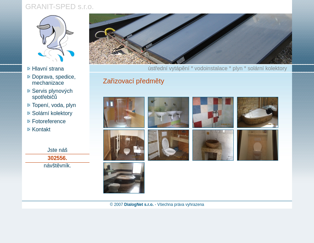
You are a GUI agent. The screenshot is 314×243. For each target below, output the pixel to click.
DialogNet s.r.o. (139, 204)
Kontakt (41, 129)
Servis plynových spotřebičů (52, 94)
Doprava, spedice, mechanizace (54, 80)
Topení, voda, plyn (54, 105)
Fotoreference (49, 121)
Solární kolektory (52, 113)
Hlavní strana (48, 69)
